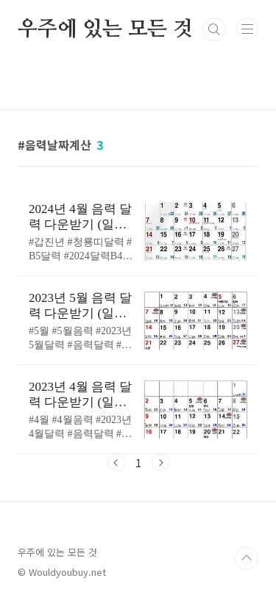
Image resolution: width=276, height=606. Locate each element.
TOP (246, 558)
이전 (116, 463)
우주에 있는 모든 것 (105, 29)
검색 (214, 29)
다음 (160, 463)
